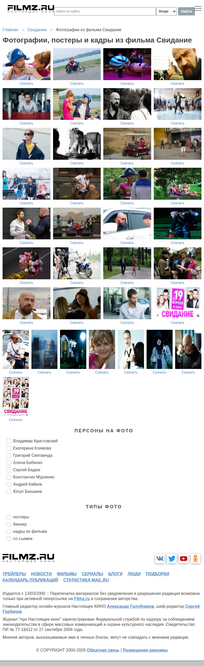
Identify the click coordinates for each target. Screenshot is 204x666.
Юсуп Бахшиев (27, 491)
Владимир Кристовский (35, 441)
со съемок (22, 538)
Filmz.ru (82, 598)
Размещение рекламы (145, 650)
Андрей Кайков (27, 484)
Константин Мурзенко (34, 477)
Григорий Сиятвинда (32, 455)
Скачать (26, 83)
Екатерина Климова (32, 448)
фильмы (66, 574)
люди (134, 574)
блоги (115, 574)
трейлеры (14, 574)
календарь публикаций (30, 580)
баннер (20, 524)
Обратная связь (103, 650)
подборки (157, 574)
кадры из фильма (30, 531)
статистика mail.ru (86, 580)
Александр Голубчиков (130, 606)
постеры (21, 517)
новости (41, 574)
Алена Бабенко (27, 462)
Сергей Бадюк (26, 470)
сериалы (92, 574)
